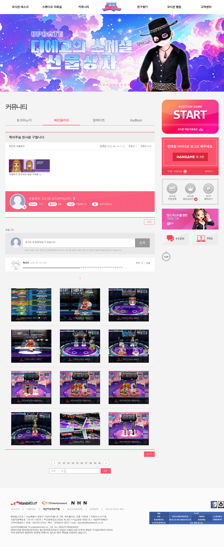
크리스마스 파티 (33, 441)
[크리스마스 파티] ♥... (33, 318)
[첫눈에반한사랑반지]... (33, 400)
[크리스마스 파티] (82, 318)
